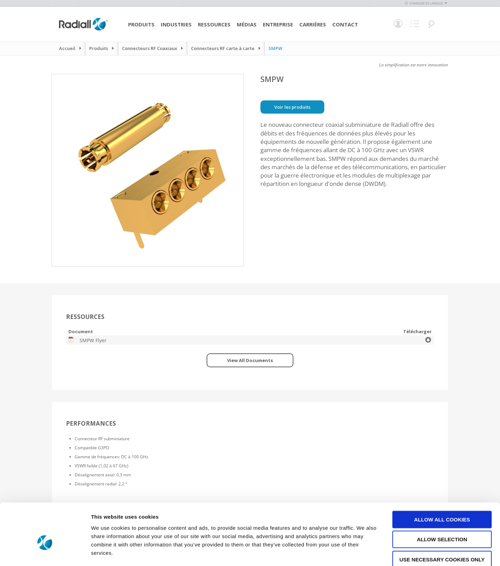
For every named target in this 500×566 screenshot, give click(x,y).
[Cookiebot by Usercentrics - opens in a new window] (45, 552)
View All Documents (250, 360)
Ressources (214, 24)
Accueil (67, 48)
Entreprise (278, 24)
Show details (364, 552)
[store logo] (83, 29)
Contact (345, 24)
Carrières (312, 24)
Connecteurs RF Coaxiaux (149, 48)
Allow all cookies (442, 482)
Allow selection (442, 502)
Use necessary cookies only (441, 522)
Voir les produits (292, 107)
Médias (247, 24)
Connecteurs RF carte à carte (223, 48)
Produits (141, 24)
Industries (176, 24)
